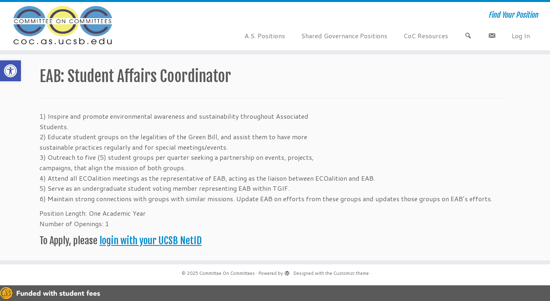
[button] (10, 70)
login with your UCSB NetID (150, 241)
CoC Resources (425, 35)
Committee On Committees (227, 273)
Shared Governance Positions (344, 35)
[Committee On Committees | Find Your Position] (63, 26)
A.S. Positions (264, 35)
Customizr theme (351, 273)
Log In (521, 35)
